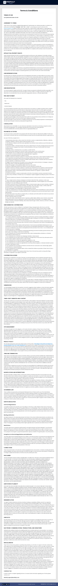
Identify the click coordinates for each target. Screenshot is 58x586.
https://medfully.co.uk (8, 28)
